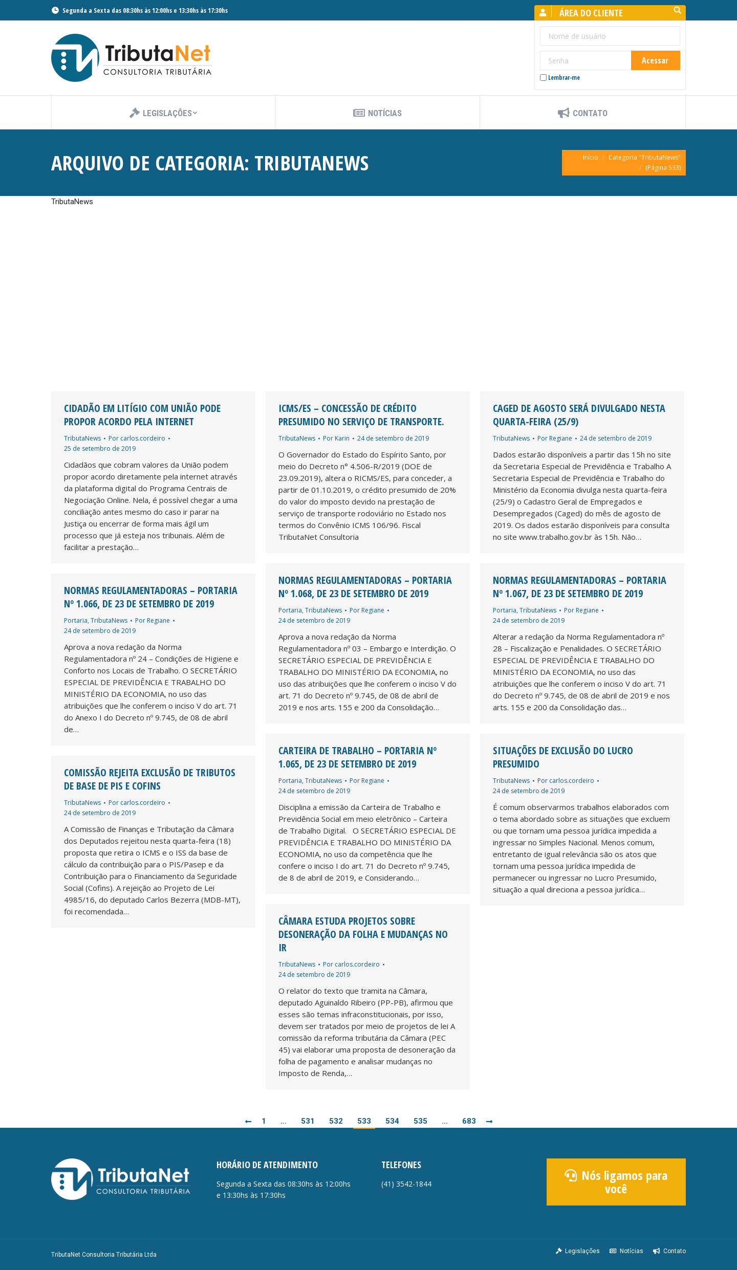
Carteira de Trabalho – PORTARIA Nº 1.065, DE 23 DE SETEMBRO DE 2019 (357, 757)
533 (364, 1121)
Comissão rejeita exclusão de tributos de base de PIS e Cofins (149, 779)
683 (469, 1121)
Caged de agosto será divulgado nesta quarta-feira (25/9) (579, 415)
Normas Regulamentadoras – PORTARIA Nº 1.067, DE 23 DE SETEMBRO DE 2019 (579, 587)
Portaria (290, 610)
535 (420, 1121)
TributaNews (82, 438)
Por (137, 438)
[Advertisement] (368, 299)
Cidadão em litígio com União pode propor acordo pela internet (142, 415)
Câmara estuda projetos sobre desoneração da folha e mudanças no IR (363, 934)
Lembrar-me (560, 77)
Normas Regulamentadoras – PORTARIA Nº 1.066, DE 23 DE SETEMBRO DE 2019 (150, 597)
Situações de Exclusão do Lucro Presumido (563, 757)
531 (308, 1121)
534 (392, 1121)
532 (336, 1121)
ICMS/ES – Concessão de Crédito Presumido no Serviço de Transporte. (361, 415)
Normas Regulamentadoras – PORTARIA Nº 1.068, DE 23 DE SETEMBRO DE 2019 (365, 587)
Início (590, 157)
